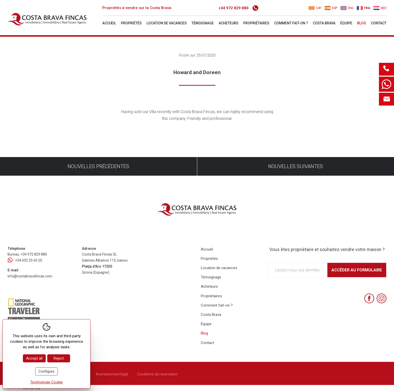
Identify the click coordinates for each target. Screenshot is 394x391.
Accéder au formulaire (356, 270)
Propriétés (131, 23)
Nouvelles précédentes (98, 166)
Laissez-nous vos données (297, 270)
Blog (361, 23)
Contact (378, 23)
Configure (46, 371)
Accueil (109, 23)
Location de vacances (166, 23)
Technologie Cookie (46, 382)
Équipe (346, 23)
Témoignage (202, 23)
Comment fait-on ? (291, 23)
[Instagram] (381, 298)
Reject (59, 358)
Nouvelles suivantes (295, 166)
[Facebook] (369, 298)
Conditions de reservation (157, 374)
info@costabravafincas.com (30, 276)
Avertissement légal (112, 374)
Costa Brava (324, 23)
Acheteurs (228, 23)
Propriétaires (256, 23)
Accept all (34, 358)
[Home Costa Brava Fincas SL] (54, 18)
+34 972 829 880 (238, 8)
